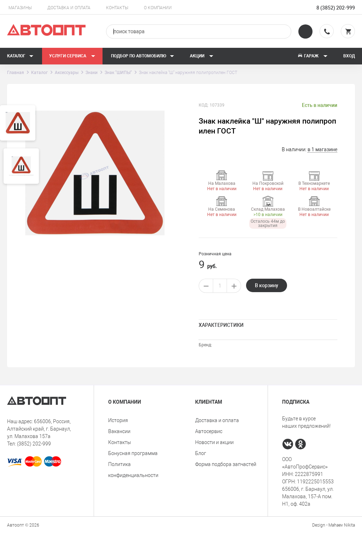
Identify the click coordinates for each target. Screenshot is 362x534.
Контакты (117, 7)
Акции (202, 55)
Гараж (312, 55)
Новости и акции (214, 442)
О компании (158, 7)
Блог (200, 453)
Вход (349, 55)
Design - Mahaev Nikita (333, 525)
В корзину (266, 285)
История (118, 420)
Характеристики (221, 325)
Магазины (20, 7)
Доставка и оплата (68, 7)
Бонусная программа (133, 453)
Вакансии (119, 431)
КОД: (204, 105)
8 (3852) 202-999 (335, 8)
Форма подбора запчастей (225, 464)
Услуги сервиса (72, 55)
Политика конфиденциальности (133, 469)
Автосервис (208, 431)
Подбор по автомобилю (142, 55)
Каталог (20, 55)
